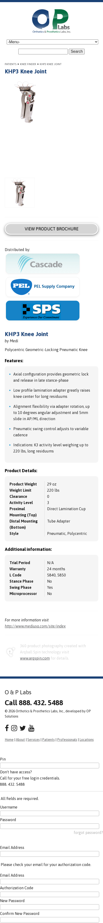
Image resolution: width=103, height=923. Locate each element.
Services (33, 740)
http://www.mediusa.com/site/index (35, 626)
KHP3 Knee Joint (51, 64)
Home (9, 740)
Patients (10, 64)
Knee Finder (28, 64)
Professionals (67, 740)
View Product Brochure (51, 228)
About (20, 740)
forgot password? (88, 832)
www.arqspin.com (35, 658)
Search (77, 51)
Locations (86, 740)
